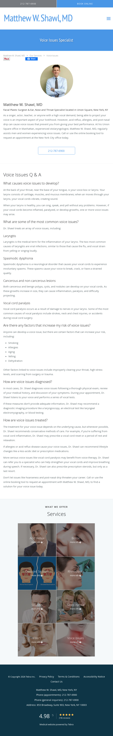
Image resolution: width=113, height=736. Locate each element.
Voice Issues (52, 55)
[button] (56, 150)
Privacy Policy (46, 676)
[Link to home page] (52, 19)
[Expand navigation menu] (108, 18)
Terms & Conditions (69, 676)
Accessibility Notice (94, 676)
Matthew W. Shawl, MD (14, 55)
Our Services (36, 55)
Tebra (70, 724)
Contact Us (57, 681)
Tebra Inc (30, 676)
